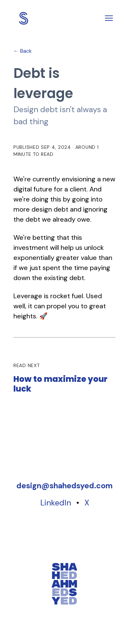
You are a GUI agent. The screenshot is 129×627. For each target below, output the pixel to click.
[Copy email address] (64, 486)
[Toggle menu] (109, 18)
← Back (22, 50)
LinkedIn (55, 502)
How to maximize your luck (60, 384)
